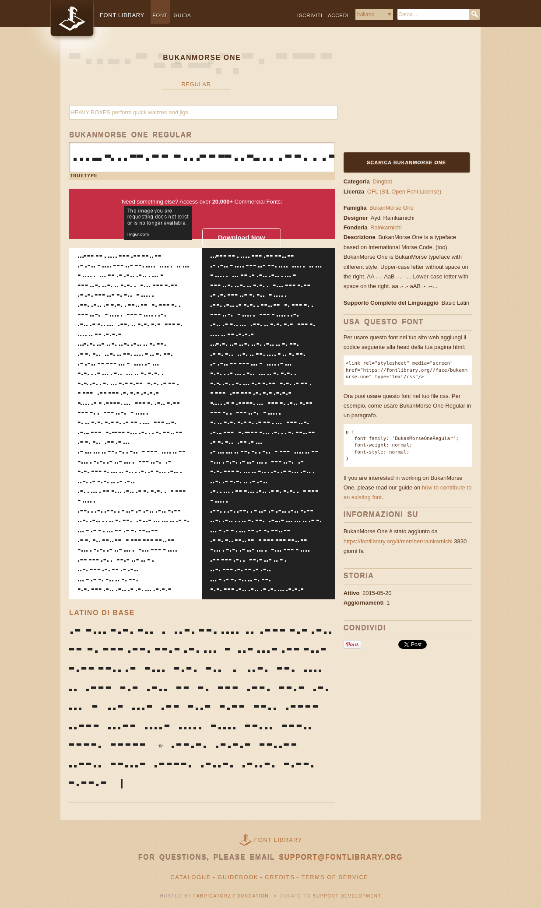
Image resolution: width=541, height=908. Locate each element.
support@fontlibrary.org (341, 857)
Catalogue (190, 877)
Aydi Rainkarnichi (393, 218)
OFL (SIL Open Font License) (404, 191)
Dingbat (382, 181)
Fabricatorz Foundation (231, 896)
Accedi (338, 15)
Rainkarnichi (386, 227)
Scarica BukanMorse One (406, 162)
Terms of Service (334, 877)
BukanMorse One (391, 207)
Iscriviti (310, 15)
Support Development (347, 896)
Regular (196, 84)
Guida (182, 15)
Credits (280, 877)
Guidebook (238, 877)
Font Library (278, 840)
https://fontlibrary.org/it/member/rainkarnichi (398, 541)
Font (160, 15)
